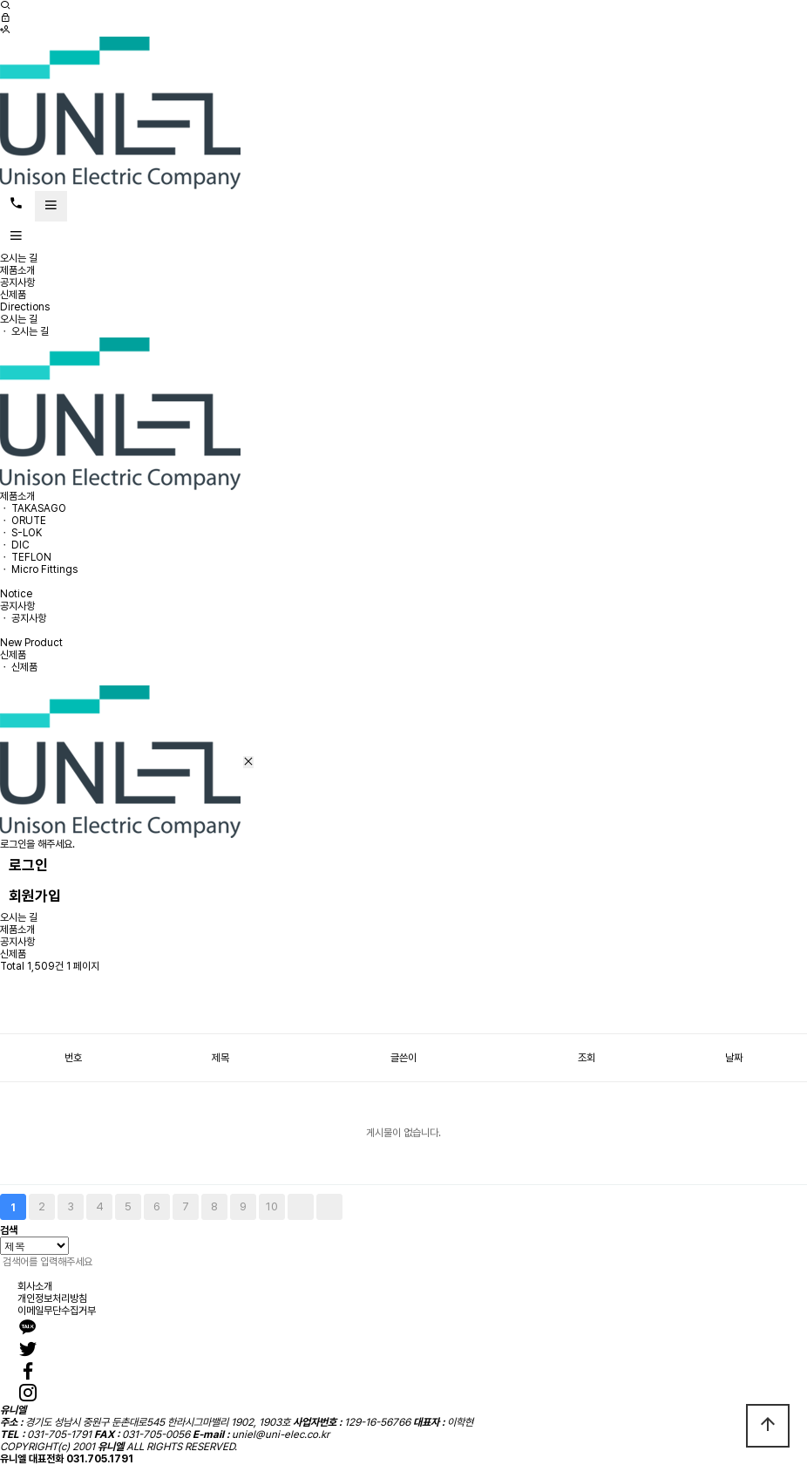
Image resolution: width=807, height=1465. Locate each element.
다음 (301, 1207)
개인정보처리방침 (52, 1298)
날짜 (734, 1058)
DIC (20, 545)
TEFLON (31, 557)
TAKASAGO (38, 508)
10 (272, 1206)
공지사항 (17, 282)
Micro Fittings (44, 569)
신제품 (13, 295)
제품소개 (17, 270)
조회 (586, 1058)
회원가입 (35, 895)
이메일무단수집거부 (56, 1311)
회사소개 (34, 1286)
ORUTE (28, 520)
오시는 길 (18, 258)
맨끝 (329, 1207)
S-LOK (26, 533)
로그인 (28, 865)
